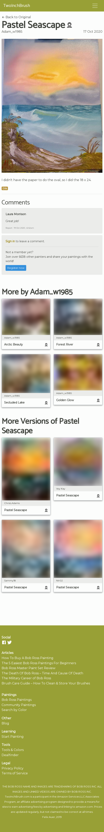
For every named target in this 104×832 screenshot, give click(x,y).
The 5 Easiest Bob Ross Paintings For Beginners (39, 663)
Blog (5, 723)
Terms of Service (15, 773)
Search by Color (14, 710)
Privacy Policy (12, 768)
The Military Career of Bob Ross (26, 678)
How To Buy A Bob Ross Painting (27, 658)
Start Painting (13, 736)
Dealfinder (10, 755)
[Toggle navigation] (95, 6)
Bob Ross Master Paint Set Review (28, 668)
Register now (15, 267)
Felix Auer (48, 817)
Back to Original (16, 17)
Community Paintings (19, 705)
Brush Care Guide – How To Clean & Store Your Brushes (46, 683)
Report (9, 228)
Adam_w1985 (12, 31)
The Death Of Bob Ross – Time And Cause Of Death (42, 673)
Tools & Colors (13, 750)
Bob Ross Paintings (17, 700)
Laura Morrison (16, 214)
